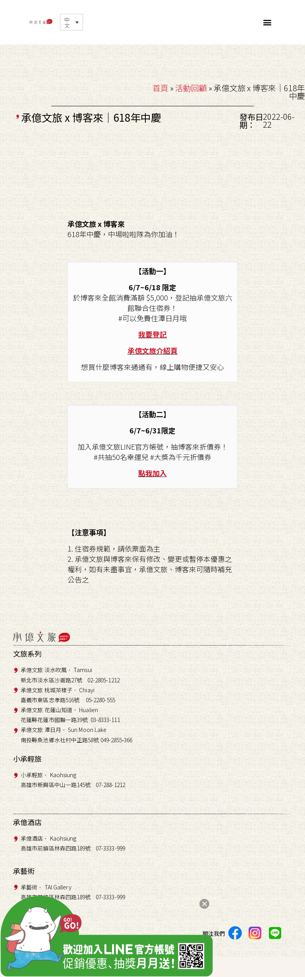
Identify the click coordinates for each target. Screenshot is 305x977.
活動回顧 (191, 88)
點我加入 (152, 473)
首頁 (160, 88)
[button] (267, 22)
